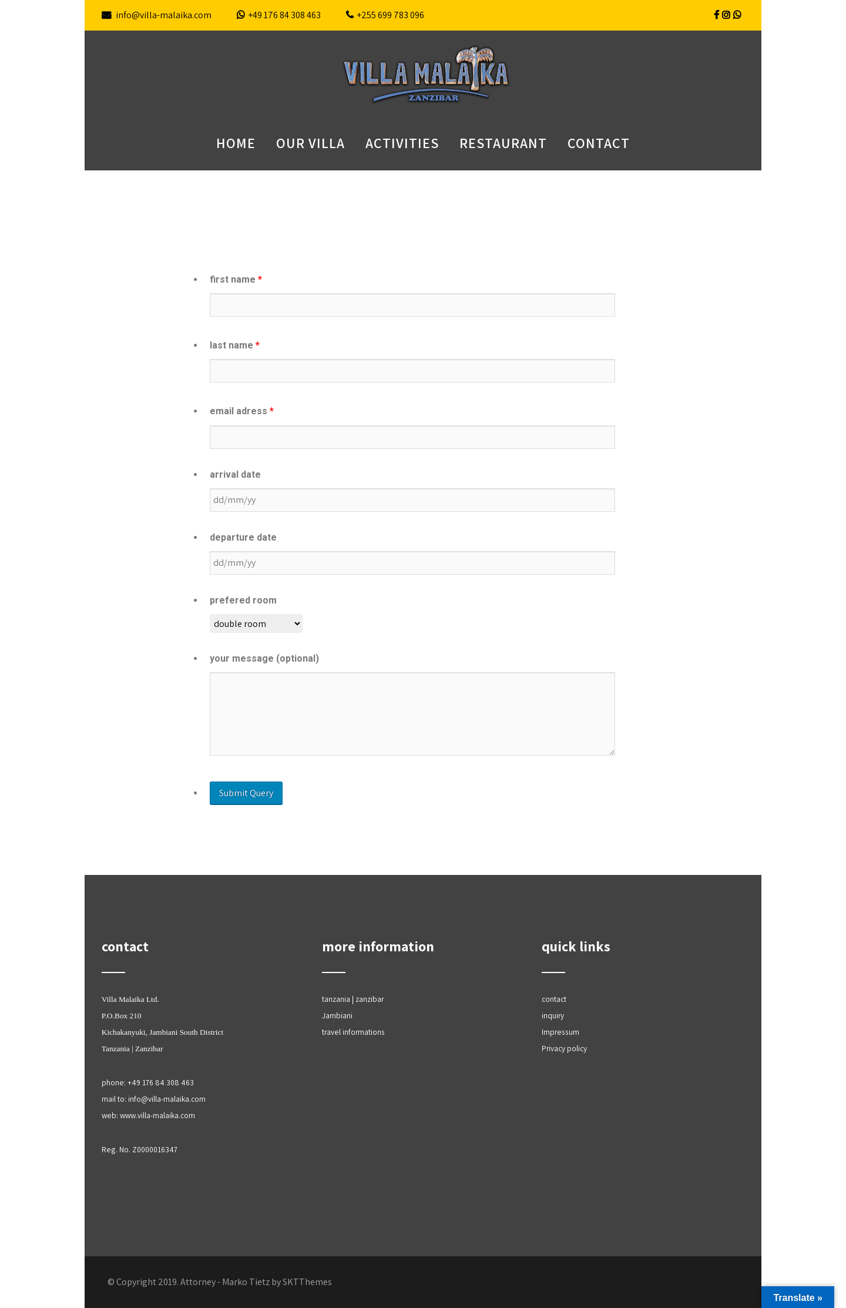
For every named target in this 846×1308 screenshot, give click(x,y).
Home (236, 142)
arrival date (235, 474)
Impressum (560, 1032)
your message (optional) (264, 658)
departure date (243, 537)
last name (235, 345)
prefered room (243, 600)
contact (599, 142)
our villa (310, 142)
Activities (402, 142)
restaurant (503, 142)
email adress (242, 411)
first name (236, 279)
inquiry (553, 1015)
